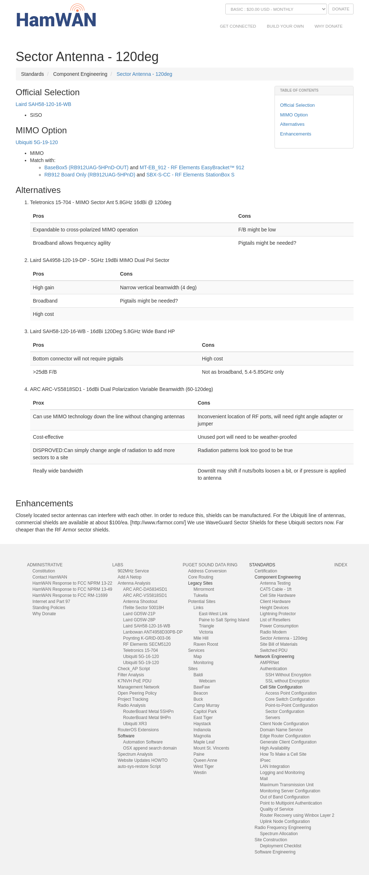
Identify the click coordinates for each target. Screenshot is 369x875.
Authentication (273, 668)
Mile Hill (200, 638)
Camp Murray (206, 705)
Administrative (45, 564)
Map (197, 656)
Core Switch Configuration (290, 699)
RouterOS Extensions (137, 729)
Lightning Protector (278, 613)
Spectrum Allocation (279, 833)
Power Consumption (279, 625)
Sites (192, 668)
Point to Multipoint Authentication (291, 803)
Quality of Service (277, 809)
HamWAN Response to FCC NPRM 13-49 (72, 589)
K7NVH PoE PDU (134, 680)
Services (196, 650)
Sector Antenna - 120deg (144, 74)
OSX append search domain (149, 748)
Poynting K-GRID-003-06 (146, 638)
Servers (273, 717)
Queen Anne (205, 760)
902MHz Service (133, 571)
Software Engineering (275, 852)
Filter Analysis (130, 674)
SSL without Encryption (288, 680)
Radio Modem (273, 632)
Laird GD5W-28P (139, 619)
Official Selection (297, 105)
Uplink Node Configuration (285, 821)
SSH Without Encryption (289, 674)
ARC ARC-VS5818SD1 (145, 595)
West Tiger (203, 766)
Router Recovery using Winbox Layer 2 (297, 815)
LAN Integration (275, 766)
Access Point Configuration (291, 693)
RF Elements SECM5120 (147, 644)
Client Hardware (275, 601)
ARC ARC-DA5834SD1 (145, 589)
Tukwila (200, 595)
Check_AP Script (133, 668)
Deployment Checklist (280, 845)
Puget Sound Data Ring (210, 564)
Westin (199, 772)
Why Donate (329, 26)
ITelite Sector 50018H (143, 607)
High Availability (275, 748)
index (340, 564)
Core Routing (200, 577)
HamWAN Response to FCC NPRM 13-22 (72, 583)
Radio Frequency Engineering (283, 827)
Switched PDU (274, 650)
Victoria (206, 632)
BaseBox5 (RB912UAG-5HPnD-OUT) (87, 167)
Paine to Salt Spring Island (224, 619)
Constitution (43, 571)
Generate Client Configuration (288, 742)
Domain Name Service (281, 729)
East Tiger (203, 717)
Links (198, 607)
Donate (341, 8)
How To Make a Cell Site (283, 754)
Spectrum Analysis (135, 754)
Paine (198, 754)
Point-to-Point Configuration (292, 705)
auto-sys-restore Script (139, 766)
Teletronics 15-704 (140, 650)
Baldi (198, 674)
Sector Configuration (285, 711)
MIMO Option (294, 115)
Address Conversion (207, 571)
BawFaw (201, 687)
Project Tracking (132, 699)
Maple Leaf (204, 742)
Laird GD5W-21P (139, 613)
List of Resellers (275, 619)
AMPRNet (269, 662)
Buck (198, 699)
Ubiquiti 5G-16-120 (141, 656)
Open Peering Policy (136, 693)
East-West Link (213, 613)
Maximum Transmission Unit (287, 784)
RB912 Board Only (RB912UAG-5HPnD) (90, 175)
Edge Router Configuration (285, 735)
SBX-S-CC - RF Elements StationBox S (191, 175)
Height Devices (274, 607)
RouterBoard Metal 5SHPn (148, 711)
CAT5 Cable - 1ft (276, 589)
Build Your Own (285, 26)
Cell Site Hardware (278, 595)
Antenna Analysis (133, 583)
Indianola (202, 729)
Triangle (206, 625)
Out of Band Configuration (285, 797)
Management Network (138, 687)
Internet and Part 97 (51, 601)
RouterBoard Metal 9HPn (147, 717)
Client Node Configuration (284, 723)
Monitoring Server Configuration (290, 790)
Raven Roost (205, 644)
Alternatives (292, 124)
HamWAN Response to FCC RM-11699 (69, 595)
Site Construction (271, 839)
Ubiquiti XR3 (135, 723)
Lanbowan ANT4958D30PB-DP (153, 632)
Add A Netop (129, 577)
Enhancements (296, 134)
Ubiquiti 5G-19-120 (37, 142)
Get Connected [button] (238, 26)
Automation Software (142, 742)
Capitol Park (205, 711)
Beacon (200, 693)
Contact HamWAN (49, 577)
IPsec (265, 760)
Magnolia (202, 735)
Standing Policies (48, 607)
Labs (117, 564)
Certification (266, 571)
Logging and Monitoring (282, 772)
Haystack (202, 723)
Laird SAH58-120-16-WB (44, 104)
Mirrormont (203, 589)
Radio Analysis (131, 705)
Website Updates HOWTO (142, 760)
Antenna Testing (275, 583)
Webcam (207, 680)
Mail (264, 778)
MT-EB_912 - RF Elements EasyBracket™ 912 (192, 167)
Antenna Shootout (140, 601)
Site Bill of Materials (278, 644)
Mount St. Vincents (211, 748)
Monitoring (203, 662)
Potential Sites (201, 601)
